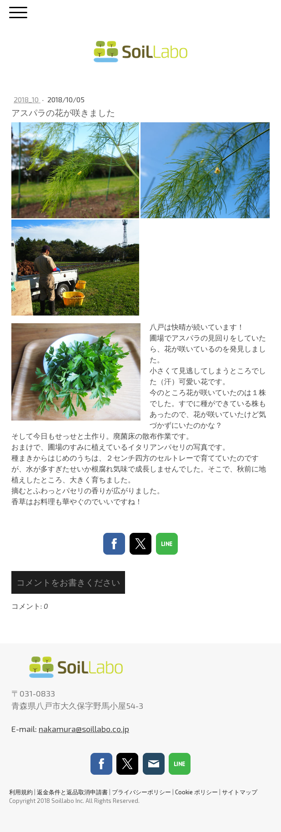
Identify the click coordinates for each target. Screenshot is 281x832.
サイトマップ (239, 792)
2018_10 (27, 99)
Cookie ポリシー (196, 792)
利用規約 (21, 792)
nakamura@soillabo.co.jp (84, 729)
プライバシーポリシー (141, 792)
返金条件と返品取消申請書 (72, 792)
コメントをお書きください (68, 582)
